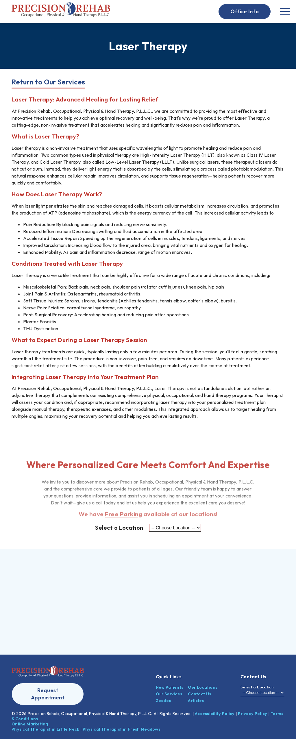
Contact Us (199, 693)
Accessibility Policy (215, 713)
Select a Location (119, 527)
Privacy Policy (252, 713)
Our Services (169, 693)
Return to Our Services (48, 81)
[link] (61, 11)
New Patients (170, 687)
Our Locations (202, 687)
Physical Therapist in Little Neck (45, 729)
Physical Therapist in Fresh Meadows (121, 729)
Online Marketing (30, 724)
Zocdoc (163, 700)
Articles (196, 700)
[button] (245, 11)
